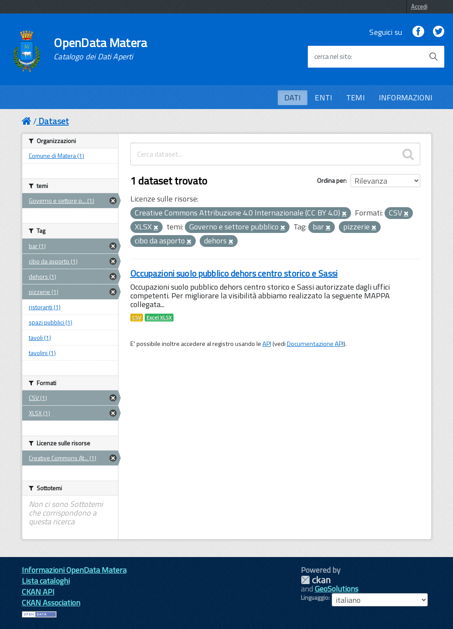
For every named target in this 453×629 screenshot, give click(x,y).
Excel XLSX (159, 317)
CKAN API (38, 592)
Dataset (53, 121)
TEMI (355, 97)
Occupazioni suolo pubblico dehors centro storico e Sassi (234, 273)
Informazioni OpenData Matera (74, 570)
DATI (292, 97)
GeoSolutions (336, 589)
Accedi (419, 6)
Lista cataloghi (46, 581)
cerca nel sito (332, 56)
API (266, 344)
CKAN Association (51, 602)
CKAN (315, 580)
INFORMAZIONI (406, 97)
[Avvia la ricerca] (433, 57)
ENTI (323, 97)
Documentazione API (315, 344)
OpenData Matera (100, 49)
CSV (136, 317)
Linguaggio (314, 597)
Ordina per (331, 180)
